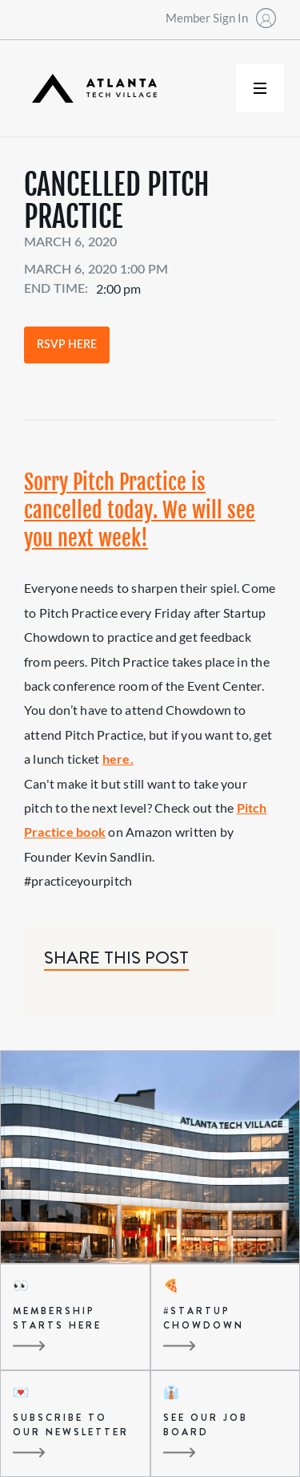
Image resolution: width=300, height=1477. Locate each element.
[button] (260, 88)
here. (118, 758)
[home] (90, 88)
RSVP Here (67, 345)
